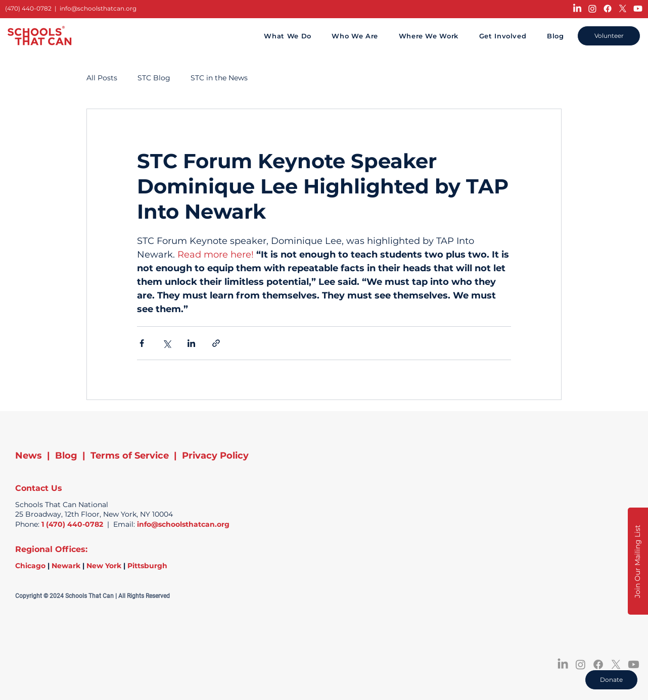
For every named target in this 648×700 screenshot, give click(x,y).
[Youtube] (638, 9)
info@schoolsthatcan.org (98, 8)
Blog (66, 455)
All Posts (101, 77)
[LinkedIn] (577, 9)
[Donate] (611, 680)
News (28, 455)
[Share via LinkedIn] (191, 343)
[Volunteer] (608, 36)
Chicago (30, 565)
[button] (638, 561)
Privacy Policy (215, 455)
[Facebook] (608, 9)
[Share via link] (216, 343)
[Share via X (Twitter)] (166, 343)
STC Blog (153, 77)
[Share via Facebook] (142, 343)
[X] (623, 9)
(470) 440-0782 (28, 8)
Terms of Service (129, 455)
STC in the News (219, 77)
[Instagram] (592, 9)
